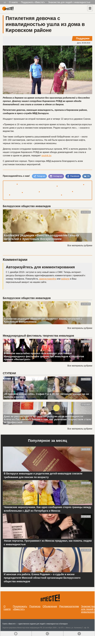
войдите (65, 279)
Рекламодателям (69, 606)
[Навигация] (90, 8)
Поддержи (82, 38)
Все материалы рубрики (79, 245)
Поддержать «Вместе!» (33, 2)
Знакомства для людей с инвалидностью (69, 2)
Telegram (39, 176)
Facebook (73, 176)
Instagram (56, 176)
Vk (87, 176)
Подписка (34, 606)
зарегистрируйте (47, 279)
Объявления (50, 606)
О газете (13, 2)
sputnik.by (46, 155)
